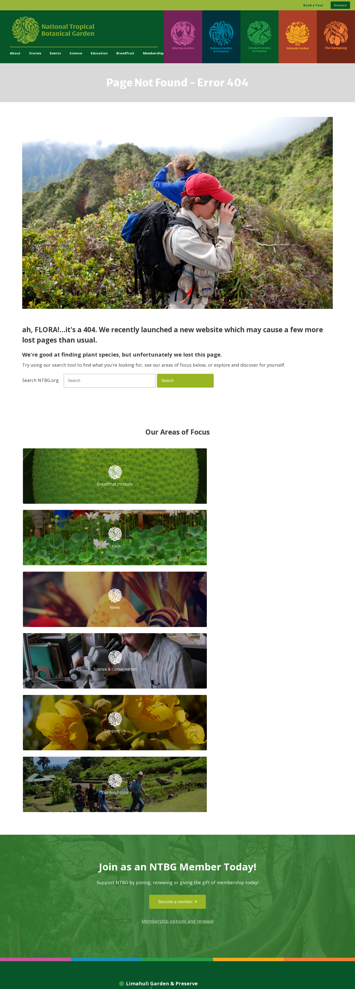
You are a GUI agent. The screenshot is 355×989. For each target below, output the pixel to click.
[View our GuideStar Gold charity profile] (232, 901)
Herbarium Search (178, 838)
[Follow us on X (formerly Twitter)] (280, 885)
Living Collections (178, 849)
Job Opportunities (123, 849)
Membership (153, 53)
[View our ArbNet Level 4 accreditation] (275, 901)
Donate (340, 5)
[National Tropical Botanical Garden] (87, 30)
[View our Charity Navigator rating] (252, 901)
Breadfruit (125, 53)
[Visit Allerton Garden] (183, 36)
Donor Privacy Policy (239, 975)
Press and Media (122, 883)
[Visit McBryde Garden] (298, 36)
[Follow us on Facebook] (251, 885)
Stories (35, 53)
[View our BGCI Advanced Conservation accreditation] (320, 901)
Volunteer (116, 844)
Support (115, 833)
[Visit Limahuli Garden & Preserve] (259, 36)
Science (76, 53)
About (15, 53)
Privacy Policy (212, 975)
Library (169, 844)
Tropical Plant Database (183, 833)
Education (99, 53)
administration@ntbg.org (128, 878)
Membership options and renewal (177, 674)
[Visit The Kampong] (336, 36)
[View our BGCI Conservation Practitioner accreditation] (307, 901)
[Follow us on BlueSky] (270, 885)
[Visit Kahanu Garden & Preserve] (221, 36)
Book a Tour (313, 5)
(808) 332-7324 (121, 873)
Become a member (177, 655)
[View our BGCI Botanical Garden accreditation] (294, 901)
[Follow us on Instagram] (260, 885)
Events (55, 53)
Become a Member (124, 838)
